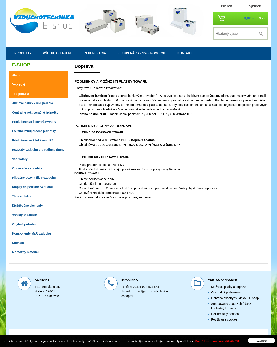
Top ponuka (20, 94)
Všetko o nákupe (57, 53)
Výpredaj (18, 84)
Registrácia (254, 6)
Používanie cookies (224, 319)
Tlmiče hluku (21, 196)
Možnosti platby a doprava (228, 287)
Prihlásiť (226, 6)
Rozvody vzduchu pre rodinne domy (38, 149)
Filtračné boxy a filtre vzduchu (34, 177)
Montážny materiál (25, 252)
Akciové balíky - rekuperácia (32, 103)
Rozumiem (261, 340)
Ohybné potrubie (24, 224)
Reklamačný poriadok (225, 314)
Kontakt (184, 53)
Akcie (16, 75)
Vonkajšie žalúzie (24, 215)
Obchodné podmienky (226, 292)
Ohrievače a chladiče (27, 168)
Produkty (23, 53)
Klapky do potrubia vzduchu (32, 187)
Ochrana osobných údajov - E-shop (235, 298)
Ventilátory (20, 159)
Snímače (18, 243)
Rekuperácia (95, 53)
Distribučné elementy (27, 205)
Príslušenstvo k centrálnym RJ (34, 121)
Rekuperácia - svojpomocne (142, 53)
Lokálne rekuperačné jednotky (34, 131)
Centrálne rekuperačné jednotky (35, 112)
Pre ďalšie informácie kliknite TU (217, 341)
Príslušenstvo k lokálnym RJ (32, 140)
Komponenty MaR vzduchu (31, 233)
